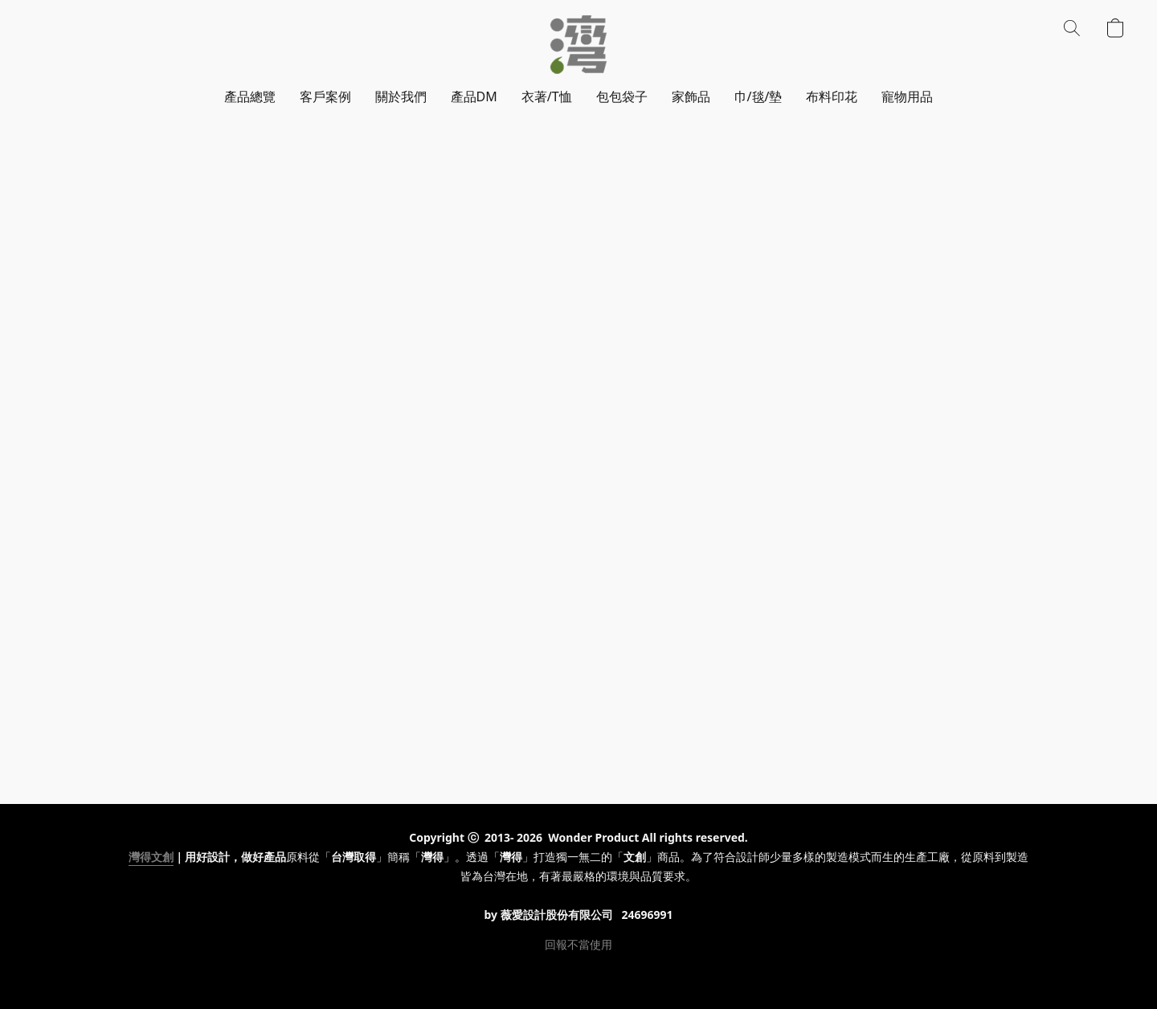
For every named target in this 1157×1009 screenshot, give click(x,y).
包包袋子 (622, 96)
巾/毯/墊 (758, 96)
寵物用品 (907, 96)
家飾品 (691, 96)
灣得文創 (151, 856)
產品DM (474, 96)
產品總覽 (250, 96)
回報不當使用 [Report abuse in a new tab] (578, 944)
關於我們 (401, 96)
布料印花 (831, 96)
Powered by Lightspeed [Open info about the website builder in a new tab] (578, 974)
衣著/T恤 (546, 96)
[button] (578, 44)
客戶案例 (325, 96)
